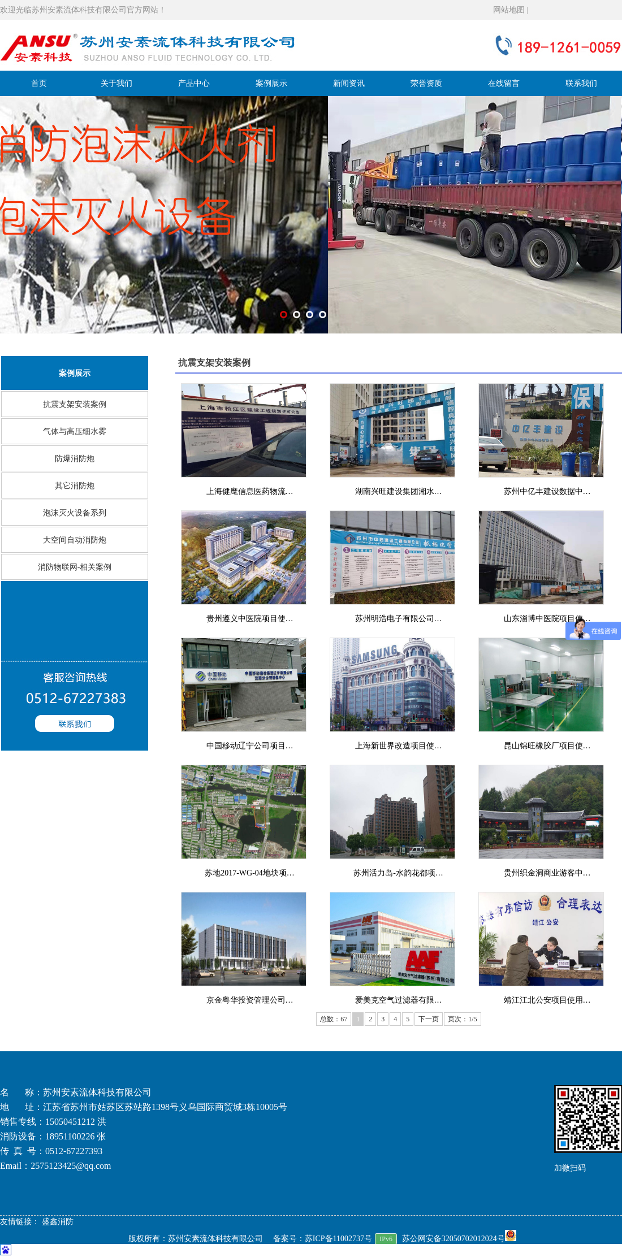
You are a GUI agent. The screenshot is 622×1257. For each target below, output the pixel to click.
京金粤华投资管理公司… (249, 1000)
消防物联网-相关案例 (75, 567)
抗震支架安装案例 (74, 404)
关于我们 (116, 83)
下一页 (428, 1019)
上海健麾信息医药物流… (249, 491)
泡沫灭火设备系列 (74, 513)
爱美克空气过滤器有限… (398, 1000)
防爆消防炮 (74, 458)
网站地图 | (510, 10)
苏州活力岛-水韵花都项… (398, 873)
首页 (39, 83)
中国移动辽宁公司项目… (249, 746)
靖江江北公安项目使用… (547, 1000)
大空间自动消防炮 (74, 540)
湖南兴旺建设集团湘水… (398, 491)
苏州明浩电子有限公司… (398, 618)
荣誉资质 (426, 83)
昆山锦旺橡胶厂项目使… (547, 746)
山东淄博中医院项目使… (547, 618)
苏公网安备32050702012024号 (459, 1238)
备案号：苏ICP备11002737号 (322, 1238)
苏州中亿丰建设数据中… (547, 491)
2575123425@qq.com (71, 1166)
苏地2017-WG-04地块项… (250, 873)
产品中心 (194, 83)
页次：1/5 (462, 1019)
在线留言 (504, 83)
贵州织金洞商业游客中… (547, 873)
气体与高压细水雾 (74, 431)
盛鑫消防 (58, 1221)
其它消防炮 (74, 486)
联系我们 (581, 83)
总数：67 (333, 1019)
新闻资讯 (349, 83)
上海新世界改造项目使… (398, 746)
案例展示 (271, 83)
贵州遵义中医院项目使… (249, 618)
